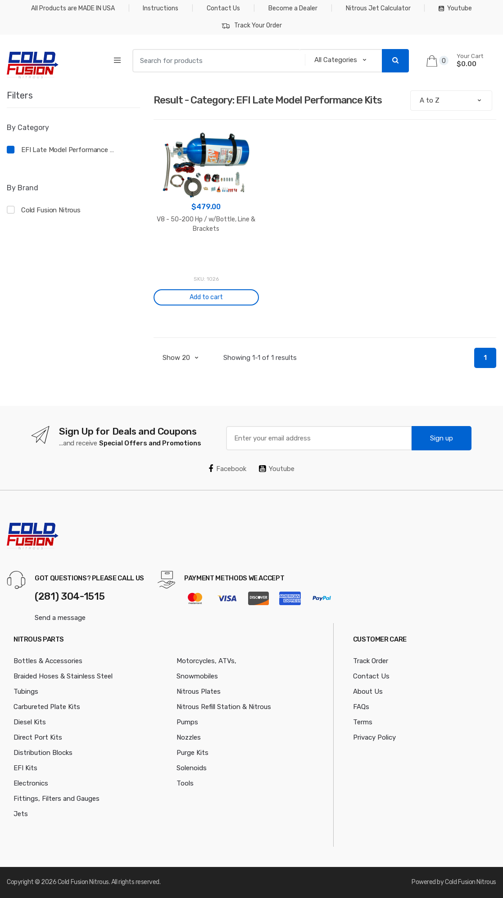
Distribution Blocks (43, 753)
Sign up (441, 438)
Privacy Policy (374, 737)
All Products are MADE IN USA (73, 8)
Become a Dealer (292, 8)
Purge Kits (192, 753)
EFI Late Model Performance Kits (69, 150)
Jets (21, 814)
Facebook (227, 469)
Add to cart (206, 297)
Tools (185, 783)
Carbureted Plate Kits (47, 707)
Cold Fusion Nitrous (51, 210)
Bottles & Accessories (48, 661)
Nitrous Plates (199, 691)
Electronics (31, 783)
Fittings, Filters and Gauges (57, 799)
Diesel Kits (30, 722)
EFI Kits (25, 768)
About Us (368, 691)
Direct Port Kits (38, 737)
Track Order (370, 661)
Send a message (60, 618)
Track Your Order (252, 26)
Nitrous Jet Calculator (378, 8)
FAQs (361, 707)
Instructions (160, 8)
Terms (362, 722)
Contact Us (223, 8)
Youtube (455, 8)
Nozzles (189, 737)
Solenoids (192, 768)
